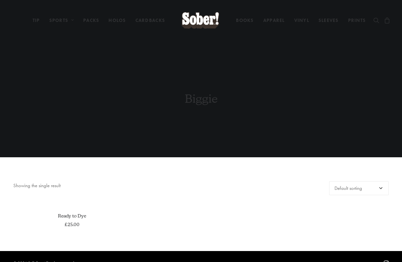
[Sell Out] (200, 20)
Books (245, 20)
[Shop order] (359, 185)
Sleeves (328, 20)
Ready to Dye (72, 212)
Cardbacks (150, 20)
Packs (91, 20)
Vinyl (301, 20)
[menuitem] (36, 20)
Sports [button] (61, 20)
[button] (377, 20)
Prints (357, 20)
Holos (117, 20)
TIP (36, 20)
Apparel (274, 20)
